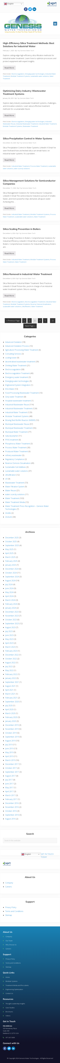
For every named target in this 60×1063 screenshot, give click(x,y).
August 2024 (10, 580)
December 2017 (12, 764)
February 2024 (11, 604)
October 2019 (11, 733)
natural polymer (11, 436)
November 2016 (12, 807)
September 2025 (12, 545)
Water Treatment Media (15, 502)
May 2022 (9, 670)
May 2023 (9, 639)
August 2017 (10, 776)
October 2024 (11, 572)
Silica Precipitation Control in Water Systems (27, 138)
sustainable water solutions (40, 76)
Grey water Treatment (14, 396)
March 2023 (10, 647)
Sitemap (8, 915)
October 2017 (11, 768)
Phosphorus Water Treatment (17, 443)
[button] (55, 24)
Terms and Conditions (14, 911)
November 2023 (12, 615)
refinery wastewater (13, 455)
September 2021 (12, 682)
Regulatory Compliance (14, 459)
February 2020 (11, 717)
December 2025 (12, 537)
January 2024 (10, 608)
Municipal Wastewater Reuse (17, 424)
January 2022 (10, 678)
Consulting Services (13, 354)
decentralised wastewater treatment (20, 361)
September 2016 (12, 815)
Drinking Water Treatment (15, 365)
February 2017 (11, 799)
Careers (8, 886)
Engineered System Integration (17, 385)
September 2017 (12, 772)
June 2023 (9, 635)
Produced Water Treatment (16, 451)
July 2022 (9, 666)
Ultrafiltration (26, 306)
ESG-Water (9, 389)
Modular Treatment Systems (20, 76)
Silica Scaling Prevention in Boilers (22, 229)
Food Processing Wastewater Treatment (22, 393)
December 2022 (12, 654)
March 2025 (10, 557)
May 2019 (9, 752)
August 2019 (10, 740)
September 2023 (12, 623)
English (9, 4)
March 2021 (10, 694)
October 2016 (11, 811)
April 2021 (9, 690)
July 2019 (9, 744)
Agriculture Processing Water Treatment (21, 350)
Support (7, 954)
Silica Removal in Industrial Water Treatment (27, 274)
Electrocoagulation (18, 74)
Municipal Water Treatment (16, 432)
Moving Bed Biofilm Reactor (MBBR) (20, 420)
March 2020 (10, 713)
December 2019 (12, 725)
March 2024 (10, 600)
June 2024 (9, 588)
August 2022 (10, 662)
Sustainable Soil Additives (15, 467)
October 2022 (11, 658)
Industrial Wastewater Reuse (17, 404)
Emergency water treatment (16, 377)
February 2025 (11, 561)
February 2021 (11, 697)
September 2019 (12, 737)
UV (6, 479)
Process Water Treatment (39, 166)
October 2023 (11, 619)
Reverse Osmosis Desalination (41, 304)
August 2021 (10, 686)
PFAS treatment (11, 439)
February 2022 (11, 674)
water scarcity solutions (22, 168)
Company (9, 883)
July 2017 (9, 779)
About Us (7, 932)
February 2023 (11, 651)
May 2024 (9, 592)
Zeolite (8, 513)
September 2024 (12, 576)
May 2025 (9, 549)
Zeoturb (8, 517)
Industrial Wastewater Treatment (27, 124)
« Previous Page (13, 320)
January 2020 (10, 721)
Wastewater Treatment (30, 126)
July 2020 (9, 705)
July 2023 (9, 631)
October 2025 (11, 541)
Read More (10, 67)
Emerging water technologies (35, 74)
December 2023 (12, 612)
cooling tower (10, 357)
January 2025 (10, 565)
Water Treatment (39, 217)
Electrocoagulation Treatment (35, 302)
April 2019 (9, 756)
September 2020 (12, 701)
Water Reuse (10, 490)
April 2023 (9, 643)
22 (53, 320)
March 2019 (10, 760)
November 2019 (12, 729)
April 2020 (9, 709)
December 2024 (12, 569)
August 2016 (10, 819)
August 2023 (10, 627)
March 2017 (10, 795)
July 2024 (9, 584)
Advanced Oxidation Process (17, 346)
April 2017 (9, 791)
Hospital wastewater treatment (18, 400)
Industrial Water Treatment (48, 124)
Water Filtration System (14, 486)
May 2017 (9, 787)
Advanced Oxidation (13, 342)
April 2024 (9, 596)
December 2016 (12, 803)
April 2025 (9, 553)
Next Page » (30, 325)
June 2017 (9, 783)
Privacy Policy (10, 907)
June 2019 (9, 748)
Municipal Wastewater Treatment (19, 428)
